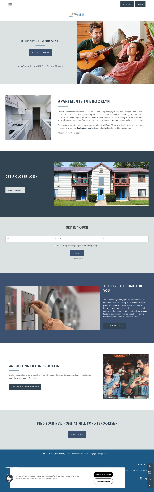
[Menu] (10, 4)
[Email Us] (150, 472)
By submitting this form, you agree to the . (77, 245)
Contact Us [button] (77, 434)
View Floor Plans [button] (40, 52)
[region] (67, 477)
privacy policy (92, 245)
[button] (127, 4)
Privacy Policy (143, 464)
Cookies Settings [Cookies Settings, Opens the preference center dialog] (103, 481)
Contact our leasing (85, 127)
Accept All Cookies (103, 474)
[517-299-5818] (150, 466)
